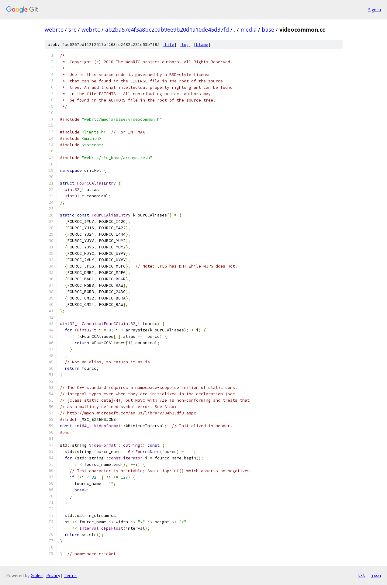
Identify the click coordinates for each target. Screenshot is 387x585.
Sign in (374, 9)
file (169, 44)
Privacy (53, 575)
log (185, 44)
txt (361, 575)
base (268, 29)
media (248, 29)
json (376, 575)
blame (202, 44)
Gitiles (37, 575)
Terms (70, 575)
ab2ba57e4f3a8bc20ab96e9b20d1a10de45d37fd (167, 29)
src (72, 29)
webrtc (54, 29)
